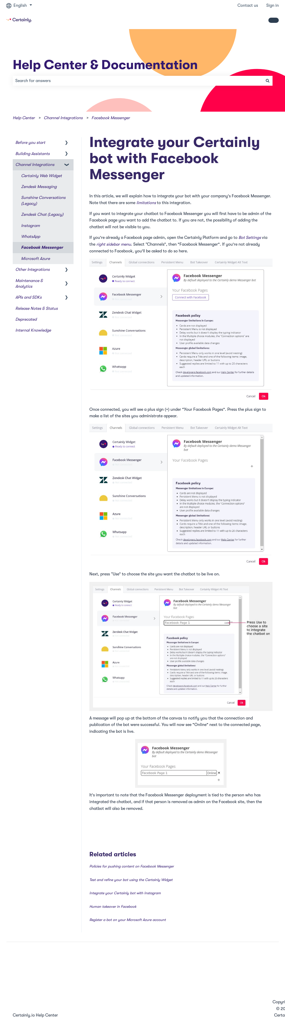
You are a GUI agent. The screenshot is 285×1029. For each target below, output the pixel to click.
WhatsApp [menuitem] (30, 236)
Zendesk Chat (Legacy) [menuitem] (42, 214)
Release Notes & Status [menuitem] (36, 308)
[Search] (268, 81)
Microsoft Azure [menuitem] (35, 258)
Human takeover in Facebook (112, 906)
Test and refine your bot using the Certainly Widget (131, 880)
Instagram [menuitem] (30, 225)
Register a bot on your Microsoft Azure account (127, 920)
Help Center (24, 118)
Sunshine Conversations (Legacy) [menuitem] (43, 200)
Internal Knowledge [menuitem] (33, 330)
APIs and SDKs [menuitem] (28, 297)
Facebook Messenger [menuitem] (42, 247)
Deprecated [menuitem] (26, 319)
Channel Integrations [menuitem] (34, 164)
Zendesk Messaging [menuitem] (39, 186)
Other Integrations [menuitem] (32, 269)
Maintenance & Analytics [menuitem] (29, 283)
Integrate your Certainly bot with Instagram (125, 893)
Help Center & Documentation (105, 64)
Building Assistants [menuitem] (32, 153)
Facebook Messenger (110, 118)
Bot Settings (249, 237)
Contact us (247, 5)
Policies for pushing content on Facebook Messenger (131, 866)
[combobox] (138, 81)
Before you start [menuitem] (30, 142)
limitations (146, 202)
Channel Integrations (63, 118)
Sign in (272, 5)
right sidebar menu (113, 244)
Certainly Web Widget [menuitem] (41, 175)
